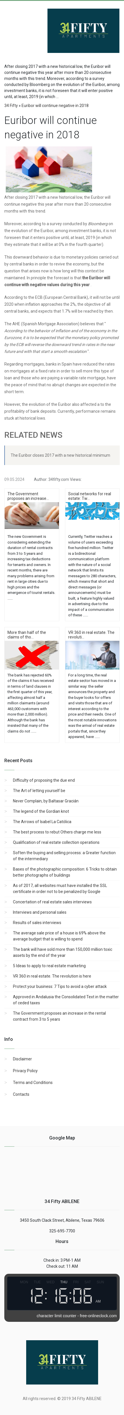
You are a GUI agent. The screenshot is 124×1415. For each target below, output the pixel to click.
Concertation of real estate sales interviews (52, 902)
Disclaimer (22, 1059)
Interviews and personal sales (39, 912)
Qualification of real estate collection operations (56, 842)
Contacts (21, 1094)
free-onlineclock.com (98, 1315)
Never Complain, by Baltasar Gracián (46, 801)
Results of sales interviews (37, 922)
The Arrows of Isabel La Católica (42, 821)
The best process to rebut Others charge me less (57, 832)
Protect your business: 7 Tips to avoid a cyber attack (60, 986)
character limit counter (56, 1315)
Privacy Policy (25, 1070)
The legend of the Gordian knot (41, 811)
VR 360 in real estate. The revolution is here (52, 976)
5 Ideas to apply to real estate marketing (49, 965)
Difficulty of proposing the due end (44, 780)
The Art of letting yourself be (39, 790)
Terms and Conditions (33, 1082)
